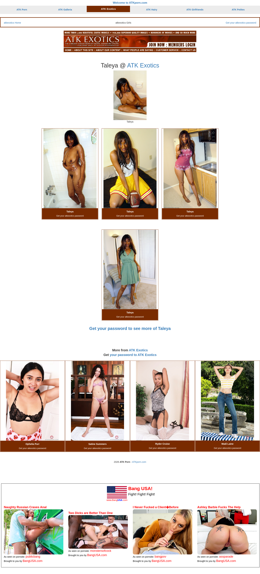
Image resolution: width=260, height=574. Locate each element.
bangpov (160, 556)
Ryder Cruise (162, 444)
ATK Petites (238, 9)
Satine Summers (97, 444)
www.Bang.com (116, 500)
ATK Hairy (151, 9)
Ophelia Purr (32, 444)
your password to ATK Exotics (133, 355)
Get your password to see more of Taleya (130, 328)
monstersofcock (100, 550)
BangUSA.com (32, 561)
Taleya (70, 211)
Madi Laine (227, 444)
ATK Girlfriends (194, 9)
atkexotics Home (12, 22)
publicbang (33, 556)
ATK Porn (22, 9)
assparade (226, 556)
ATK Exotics (108, 8)
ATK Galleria (65, 9)
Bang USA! (140, 488)
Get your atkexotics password (241, 22)
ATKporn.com (139, 462)
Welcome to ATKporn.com (130, 2)
